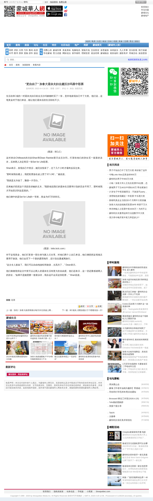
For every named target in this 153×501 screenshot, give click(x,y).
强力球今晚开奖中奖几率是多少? (124, 217)
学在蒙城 (47, 53)
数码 (31, 50)
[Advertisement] (112, 23)
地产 (77, 45)
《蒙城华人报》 (114, 45)
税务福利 (114, 53)
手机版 (81, 491)
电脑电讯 (76, 50)
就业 (104, 41)
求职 (16, 50)
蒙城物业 (104, 53)
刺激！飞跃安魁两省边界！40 (135, 477)
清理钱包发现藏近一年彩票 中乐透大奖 (127, 196)
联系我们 (145, 7)
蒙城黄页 (97, 45)
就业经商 (95, 53)
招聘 (11, 50)
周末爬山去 (114, 384)
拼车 (31, 53)
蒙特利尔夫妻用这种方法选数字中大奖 (126, 213)
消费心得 (47, 50)
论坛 (36, 45)
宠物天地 (85, 50)
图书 (16, 53)
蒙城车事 (57, 50)
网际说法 (66, 53)
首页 (8, 45)
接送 (137, 41)
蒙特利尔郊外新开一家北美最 (134, 455)
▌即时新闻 (113, 262)
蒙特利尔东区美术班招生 (120, 420)
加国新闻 (26, 65)
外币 (11, 53)
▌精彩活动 (113, 427)
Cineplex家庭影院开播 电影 (134, 432)
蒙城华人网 (5, 65)
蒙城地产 (145, 16)
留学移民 (76, 53)
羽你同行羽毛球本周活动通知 (122, 392)
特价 (54, 45)
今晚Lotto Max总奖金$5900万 (122, 174)
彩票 (13, 300)
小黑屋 (89, 491)
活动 (110, 41)
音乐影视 (133, 50)
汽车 (26, 50)
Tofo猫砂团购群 (116, 402)
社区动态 (65, 45)
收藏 (100, 306)
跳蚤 (27, 45)
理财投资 (85, 53)
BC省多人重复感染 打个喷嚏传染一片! (86, 310)
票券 (21, 53)
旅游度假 (143, 53)
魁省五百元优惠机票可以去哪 (134, 443)
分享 (91, 306)
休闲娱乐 (114, 50)
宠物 (26, 53)
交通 (126, 41)
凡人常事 (124, 50)
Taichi (111, 412)
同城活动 (133, 53)
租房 (88, 41)
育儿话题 (57, 53)
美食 (121, 41)
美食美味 (66, 50)
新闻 (18, 45)
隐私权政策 (58, 491)
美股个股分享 (115, 406)
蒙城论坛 (145, 13)
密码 (26, 2)
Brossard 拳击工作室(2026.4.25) (124, 398)
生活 (45, 45)
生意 (99, 41)
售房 (93, 41)
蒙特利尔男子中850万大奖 (121, 179)
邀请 (82, 306)
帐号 (6, 2)
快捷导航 (140, 2)
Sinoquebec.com (103, 491)
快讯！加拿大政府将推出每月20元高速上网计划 (34, 310)
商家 (86, 45)
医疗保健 (143, 50)
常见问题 (145, 10)
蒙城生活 (11, 317)
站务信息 (70, 491)
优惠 (115, 41)
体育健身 (104, 50)
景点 (131, 41)
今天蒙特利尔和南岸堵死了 (134, 328)
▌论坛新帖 (113, 378)
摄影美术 (124, 53)
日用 (21, 50)
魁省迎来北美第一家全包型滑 (134, 466)
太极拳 (112, 416)
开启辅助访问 (148, 2)
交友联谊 (95, 50)
